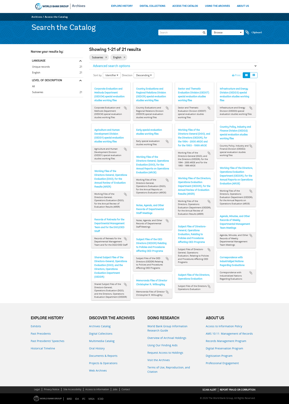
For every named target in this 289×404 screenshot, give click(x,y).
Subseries (37, 91)
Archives (78, 6)
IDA (77, 399)
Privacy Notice (51, 389)
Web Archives (98, 370)
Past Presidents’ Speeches (47, 341)
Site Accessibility (72, 389)
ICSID (100, 399)
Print (236, 75)
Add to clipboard (125, 108)
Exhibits (36, 326)
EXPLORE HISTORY (122, 6)
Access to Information (97, 389)
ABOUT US (243, 6)
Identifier (111, 75)
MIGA (91, 399)
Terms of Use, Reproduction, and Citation (168, 369)
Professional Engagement (222, 363)
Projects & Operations (103, 363)
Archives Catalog (100, 326)
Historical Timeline (43, 348)
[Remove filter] (106, 57)
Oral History (97, 348)
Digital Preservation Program (224, 348)
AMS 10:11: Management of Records (229, 333)
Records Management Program (226, 341)
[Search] (182, 32)
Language (39, 61)
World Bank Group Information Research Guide (167, 328)
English (35, 72)
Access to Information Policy (224, 326)
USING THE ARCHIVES (217, 6)
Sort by (97, 75)
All (33, 86)
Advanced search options (111, 66)
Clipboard (253, 32)
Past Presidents (41, 333)
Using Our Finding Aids (162, 345)
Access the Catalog (56, 16)
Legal (37, 389)
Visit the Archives (158, 360)
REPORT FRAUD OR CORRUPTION (237, 389)
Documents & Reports (103, 356)
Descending (144, 75)
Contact (126, 389)
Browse (228, 32)
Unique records (40, 66)
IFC (83, 399)
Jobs (115, 389)
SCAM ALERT (209, 389)
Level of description (47, 80)
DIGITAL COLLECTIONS (152, 6)
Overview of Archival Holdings (166, 338)
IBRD (69, 399)
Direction (127, 75)
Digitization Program (219, 356)
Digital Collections (100, 333)
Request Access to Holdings (165, 352)
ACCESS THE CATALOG (185, 6)
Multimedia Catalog (102, 341)
